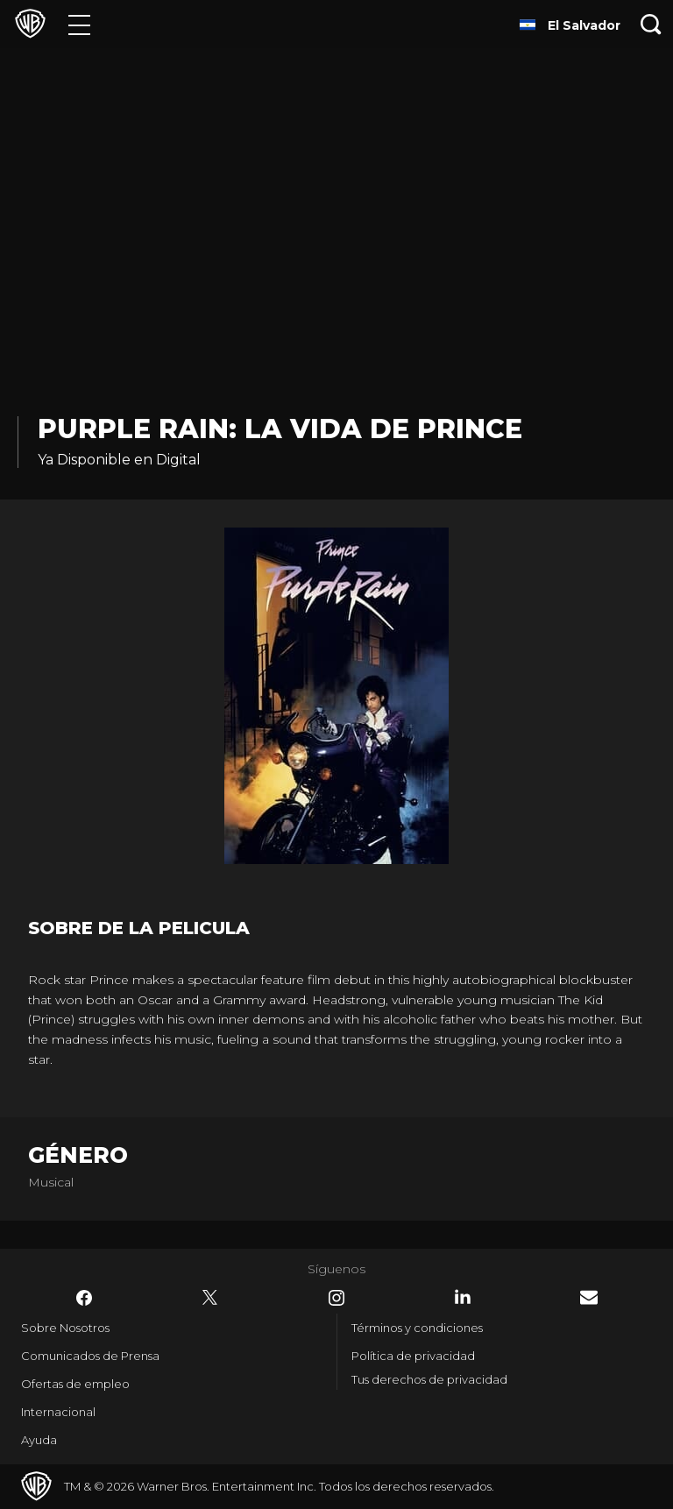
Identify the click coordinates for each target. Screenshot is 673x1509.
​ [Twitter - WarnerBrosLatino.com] (210, 1298)
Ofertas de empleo (75, 1384)
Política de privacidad (413, 1356)
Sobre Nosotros (65, 1328)
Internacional (58, 1412)
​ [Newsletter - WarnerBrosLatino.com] (588, 1297)
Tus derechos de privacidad (429, 1379)
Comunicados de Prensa (90, 1356)
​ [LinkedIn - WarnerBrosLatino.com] (462, 1297)
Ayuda (39, 1440)
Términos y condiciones (417, 1328)
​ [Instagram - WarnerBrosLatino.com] (336, 1298)
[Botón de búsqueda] (651, 24)
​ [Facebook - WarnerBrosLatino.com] (84, 1298)
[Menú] (79, 24)
